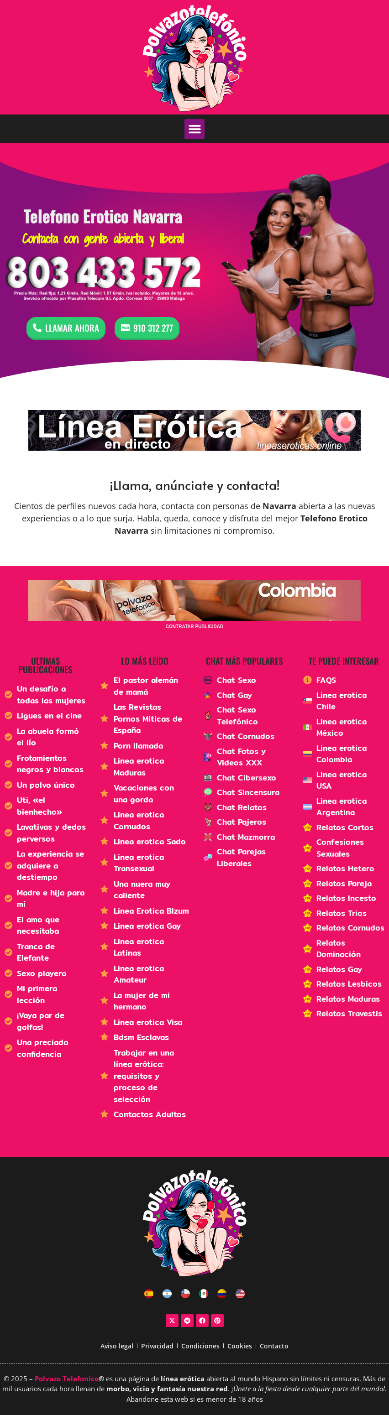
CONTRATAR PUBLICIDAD (194, 626)
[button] (194, 129)
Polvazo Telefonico (67, 1378)
